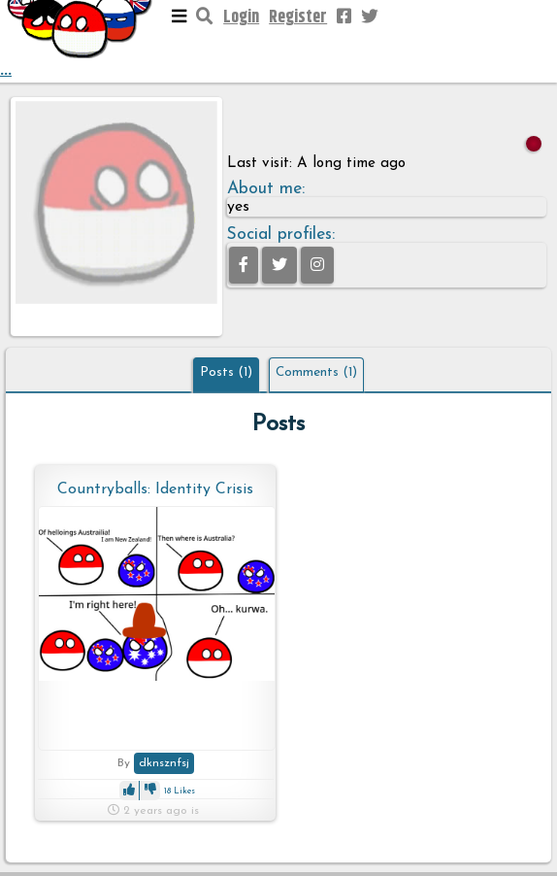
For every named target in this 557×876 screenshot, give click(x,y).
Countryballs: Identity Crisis (155, 489)
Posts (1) (226, 372)
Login (241, 17)
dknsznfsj (164, 763)
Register (298, 17)
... (80, 41)
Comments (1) (316, 372)
